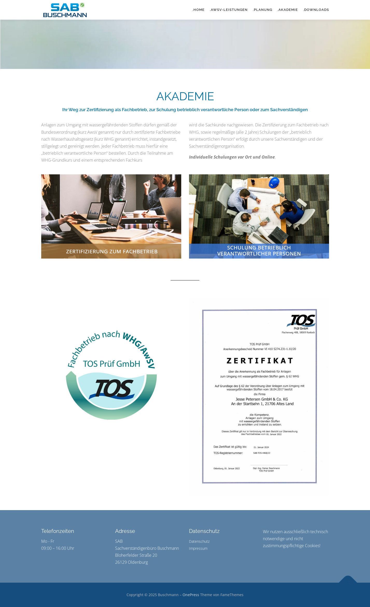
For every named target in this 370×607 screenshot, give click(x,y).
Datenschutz (199, 541)
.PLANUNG (262, 10)
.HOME (198, 10)
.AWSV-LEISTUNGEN (229, 10)
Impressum (198, 548)
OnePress (191, 594)
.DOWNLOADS (316, 10)
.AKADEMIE (287, 10)
